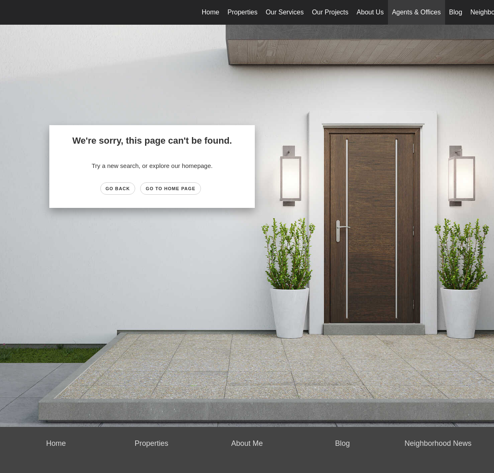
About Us (370, 12)
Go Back (118, 188)
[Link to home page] (10, 12)
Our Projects (330, 12)
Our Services (284, 12)
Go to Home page (170, 188)
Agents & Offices (416, 12)
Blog (455, 12)
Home (210, 12)
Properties (243, 12)
